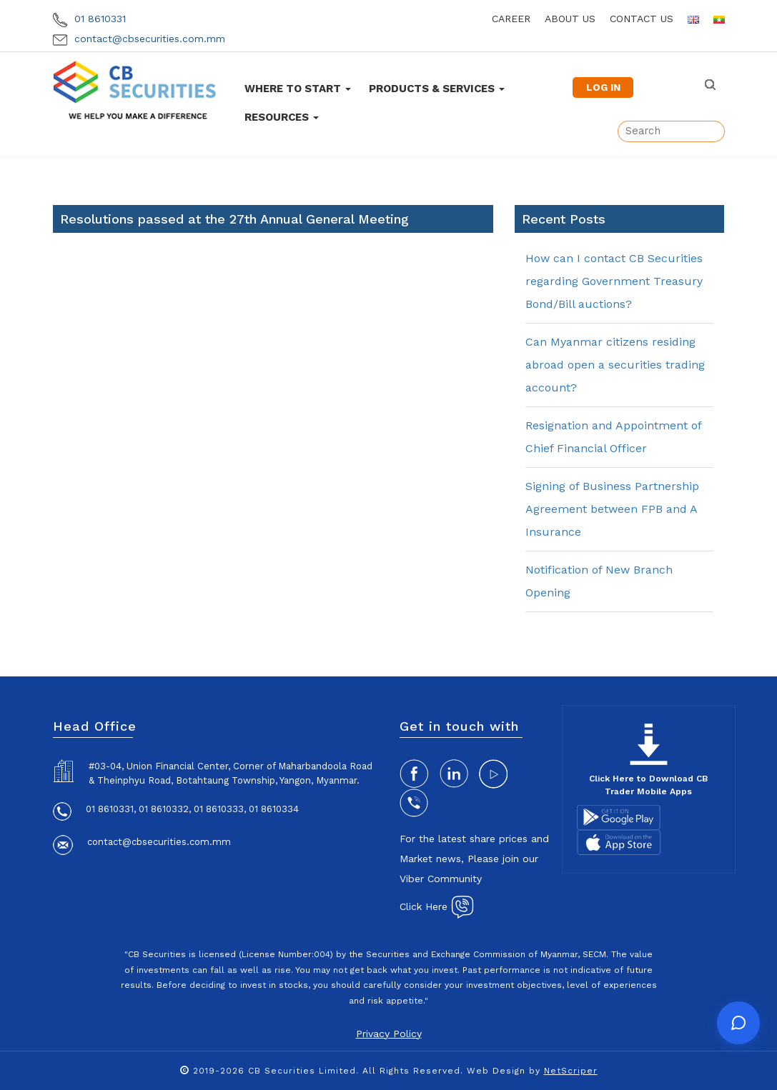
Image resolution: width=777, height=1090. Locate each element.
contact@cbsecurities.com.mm (139, 38)
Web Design (496, 1071)
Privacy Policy (389, 1033)
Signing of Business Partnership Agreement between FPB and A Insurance (612, 509)
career (511, 18)
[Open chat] (738, 1022)
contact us (641, 18)
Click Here (437, 906)
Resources (281, 117)
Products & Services (437, 88)
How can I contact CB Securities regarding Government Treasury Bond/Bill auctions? (614, 281)
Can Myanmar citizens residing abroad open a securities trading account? (615, 364)
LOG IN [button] (603, 87)
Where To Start (297, 88)
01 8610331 (89, 18)
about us (570, 18)
